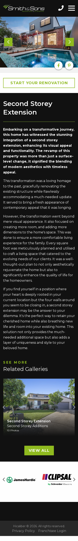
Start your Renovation (39, 83)
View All (39, 450)
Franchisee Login (52, 531)
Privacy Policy (23, 531)
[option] (39, 42)
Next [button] (74, 407)
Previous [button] (4, 407)
